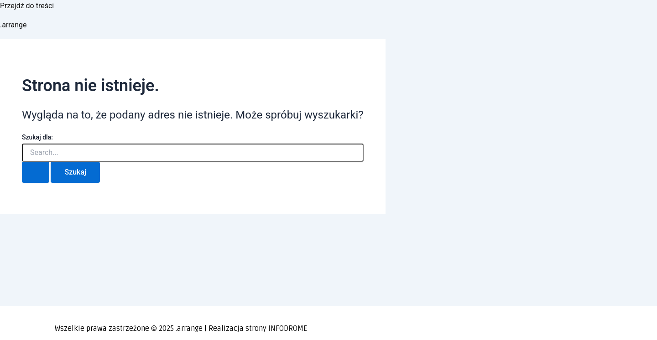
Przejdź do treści (27, 5)
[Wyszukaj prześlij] (35, 172)
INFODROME (287, 328)
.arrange (13, 25)
